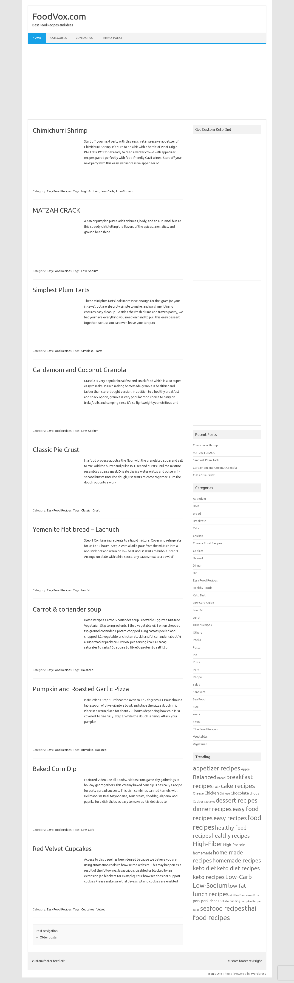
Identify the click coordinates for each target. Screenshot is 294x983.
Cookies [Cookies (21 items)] (198, 801)
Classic (85, 510)
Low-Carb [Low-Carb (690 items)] (238, 876)
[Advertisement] (147, 82)
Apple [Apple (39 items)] (245, 769)
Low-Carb (107, 191)
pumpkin (87, 749)
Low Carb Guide (203, 602)
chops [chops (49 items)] (254, 793)
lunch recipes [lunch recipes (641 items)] (211, 893)
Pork (196, 669)
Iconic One (215, 973)
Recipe (197, 677)
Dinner (197, 565)
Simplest (87, 350)
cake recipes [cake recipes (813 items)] (238, 785)
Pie (195, 654)
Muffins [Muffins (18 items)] (234, 895)
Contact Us (84, 37)
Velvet (100, 909)
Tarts (98, 350)
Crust (96, 510)
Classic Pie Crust (56, 449)
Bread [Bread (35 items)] (221, 778)
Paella (197, 639)
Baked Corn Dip (54, 768)
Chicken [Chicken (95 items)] (211, 793)
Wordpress (258, 973)
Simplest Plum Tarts (61, 289)
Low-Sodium (124, 191)
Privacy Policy (112, 37)
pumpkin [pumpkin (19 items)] (246, 901)
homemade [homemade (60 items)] (202, 853)
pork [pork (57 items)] (197, 901)
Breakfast (199, 520)
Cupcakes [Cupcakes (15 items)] (209, 801)
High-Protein (90, 191)
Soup (196, 721)
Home (36, 37)
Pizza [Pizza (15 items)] (256, 895)
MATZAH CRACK (56, 210)
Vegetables (200, 736)
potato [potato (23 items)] (224, 901)
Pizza (196, 662)
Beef (196, 506)
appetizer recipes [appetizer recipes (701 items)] (216, 768)
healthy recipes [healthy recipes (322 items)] (231, 836)
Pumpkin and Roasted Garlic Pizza (81, 688)
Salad (196, 684)
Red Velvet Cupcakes (62, 848)
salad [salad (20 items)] (196, 909)
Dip (195, 573)
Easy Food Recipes (59, 191)
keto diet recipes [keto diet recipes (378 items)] (238, 868)
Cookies (198, 550)
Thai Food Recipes (205, 729)
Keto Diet (199, 595)
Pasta (197, 647)
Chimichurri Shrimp (60, 130)
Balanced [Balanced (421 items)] (204, 777)
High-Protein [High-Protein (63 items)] (234, 845)
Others (197, 632)
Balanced (87, 669)
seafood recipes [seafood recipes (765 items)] (222, 908)
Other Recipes (202, 624)
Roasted (101, 749)
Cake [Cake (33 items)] (216, 787)
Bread (197, 513)
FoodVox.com (59, 16)
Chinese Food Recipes (207, 543)
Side (196, 706)
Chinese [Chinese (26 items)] (225, 793)
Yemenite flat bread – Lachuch (76, 529)
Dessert (198, 558)
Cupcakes (87, 909)
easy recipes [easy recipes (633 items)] (230, 817)
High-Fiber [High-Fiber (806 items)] (208, 843)
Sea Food (199, 699)
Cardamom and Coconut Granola (79, 369)
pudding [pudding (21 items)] (235, 901)
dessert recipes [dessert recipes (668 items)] (236, 800)
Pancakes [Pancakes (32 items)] (246, 895)
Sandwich (199, 692)
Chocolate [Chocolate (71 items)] (240, 793)
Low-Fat (198, 610)
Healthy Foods (202, 587)
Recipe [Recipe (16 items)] (256, 901)
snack (196, 714)
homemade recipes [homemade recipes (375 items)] (236, 860)
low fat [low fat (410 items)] (237, 885)
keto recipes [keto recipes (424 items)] (209, 877)
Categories (58, 37)
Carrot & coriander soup (67, 609)
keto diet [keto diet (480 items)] (204, 868)
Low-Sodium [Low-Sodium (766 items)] (210, 885)
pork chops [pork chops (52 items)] (210, 901)
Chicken (198, 535)
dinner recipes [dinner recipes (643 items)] (212, 808)
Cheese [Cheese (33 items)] (198, 793)
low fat (86, 590)
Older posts (46, 937)
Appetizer (199, 498)
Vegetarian (200, 744)
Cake (196, 528)
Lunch (197, 617)
